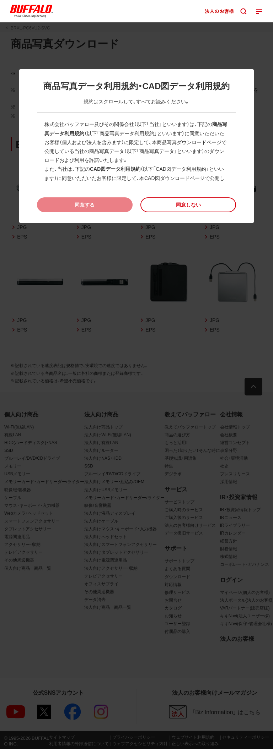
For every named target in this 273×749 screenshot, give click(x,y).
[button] (188, 204)
